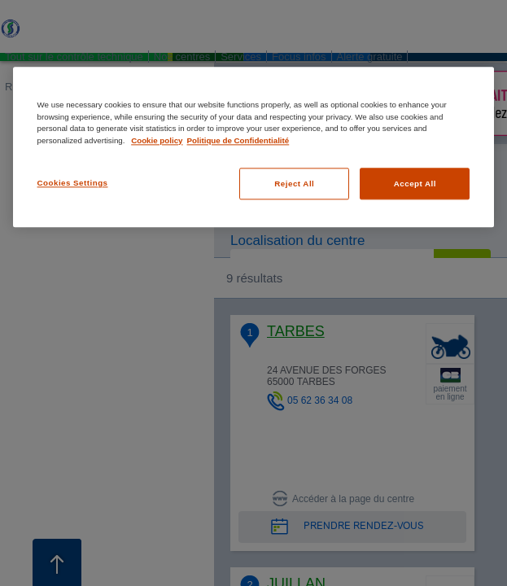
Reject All (294, 183)
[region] (254, 147)
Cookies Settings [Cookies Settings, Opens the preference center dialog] (72, 182)
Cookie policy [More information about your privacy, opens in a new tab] (156, 140)
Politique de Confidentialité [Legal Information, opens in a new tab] (238, 140)
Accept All (415, 183)
